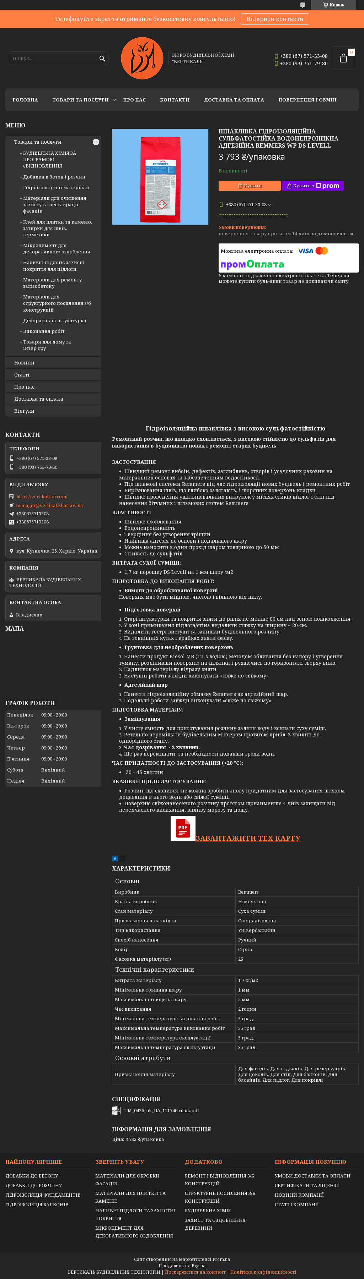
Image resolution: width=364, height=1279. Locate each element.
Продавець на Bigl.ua (182, 1266)
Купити (253, 185)
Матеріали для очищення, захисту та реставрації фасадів (55, 204)
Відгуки (24, 411)
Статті (22, 375)
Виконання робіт (44, 331)
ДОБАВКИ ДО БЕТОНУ (31, 1176)
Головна (25, 100)
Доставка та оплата (234, 100)
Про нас (134, 100)
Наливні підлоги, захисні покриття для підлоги (54, 265)
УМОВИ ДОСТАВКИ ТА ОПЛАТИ (312, 1176)
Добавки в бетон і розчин (54, 177)
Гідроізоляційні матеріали (56, 187)
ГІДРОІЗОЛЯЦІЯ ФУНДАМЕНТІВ (43, 1195)
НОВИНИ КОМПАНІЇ (299, 1195)
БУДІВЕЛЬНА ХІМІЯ (208, 1210)
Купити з (316, 185)
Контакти (175, 100)
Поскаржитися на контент (195, 1272)
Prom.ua (221, 1259)
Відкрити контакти (275, 19)
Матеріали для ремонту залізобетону (52, 282)
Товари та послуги (80, 100)
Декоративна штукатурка (54, 320)
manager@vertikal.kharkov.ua (49, 505)
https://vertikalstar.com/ (42, 496)
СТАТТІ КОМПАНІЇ (297, 1204)
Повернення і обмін (307, 100)
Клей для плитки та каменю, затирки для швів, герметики (57, 228)
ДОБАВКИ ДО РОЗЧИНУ (33, 1185)
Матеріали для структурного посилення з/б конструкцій (57, 303)
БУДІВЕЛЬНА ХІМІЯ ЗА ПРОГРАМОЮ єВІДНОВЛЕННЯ (49, 159)
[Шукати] (102, 59)
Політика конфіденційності (263, 1272)
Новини (24, 362)
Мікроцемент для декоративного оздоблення (56, 248)
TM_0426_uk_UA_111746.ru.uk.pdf (161, 1110)
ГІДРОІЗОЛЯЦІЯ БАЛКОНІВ (37, 1204)
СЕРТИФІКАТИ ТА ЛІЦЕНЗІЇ (307, 1185)
